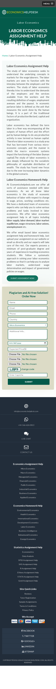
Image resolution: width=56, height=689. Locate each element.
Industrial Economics (28, 489)
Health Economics (28, 514)
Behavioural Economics (28, 535)
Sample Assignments (28, 602)
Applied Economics (28, 497)
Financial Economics (28, 481)
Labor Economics (28, 527)
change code (27, 369)
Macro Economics (28, 473)
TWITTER (28, 636)
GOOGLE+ (28, 641)
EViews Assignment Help (28, 572)
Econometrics (28, 552)
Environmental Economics (28, 510)
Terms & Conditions (28, 606)
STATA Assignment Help (28, 577)
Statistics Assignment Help (28, 547)
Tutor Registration (28, 598)
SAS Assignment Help (28, 564)
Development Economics (28, 522)
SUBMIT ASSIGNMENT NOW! (22, 278)
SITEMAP (28, 651)
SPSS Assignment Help (28, 560)
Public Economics (28, 485)
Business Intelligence (28, 531)
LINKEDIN (28, 646)
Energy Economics (28, 539)
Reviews (28, 594)
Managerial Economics (28, 477)
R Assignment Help (28, 568)
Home (5, 55)
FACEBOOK (28, 630)
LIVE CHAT (26, 435)
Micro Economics (28, 468)
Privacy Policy (28, 610)
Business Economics (28, 493)
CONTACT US (26, 449)
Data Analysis (28, 556)
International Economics (28, 518)
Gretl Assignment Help (28, 581)
